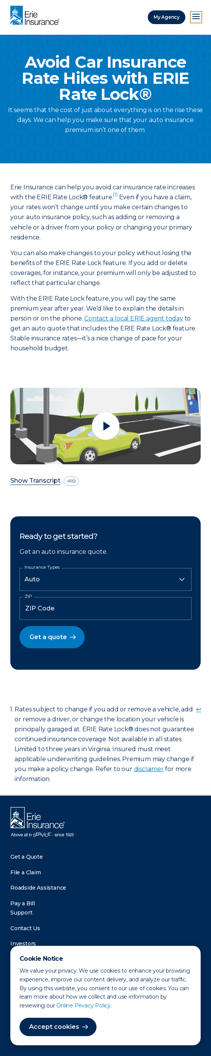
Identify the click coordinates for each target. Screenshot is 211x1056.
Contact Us (25, 928)
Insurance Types (42, 567)
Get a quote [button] (48, 637)
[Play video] (105, 426)
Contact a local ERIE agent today (133, 318)
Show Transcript (35, 481)
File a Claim (25, 872)
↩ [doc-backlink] (198, 709)
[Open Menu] (196, 17)
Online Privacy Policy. (84, 1005)
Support (21, 912)
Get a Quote (26, 856)
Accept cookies (54, 1026)
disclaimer (149, 769)
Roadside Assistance (38, 887)
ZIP (28, 596)
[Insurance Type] (105, 579)
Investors (23, 943)
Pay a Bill (22, 903)
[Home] (36, 16)
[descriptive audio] (71, 481)
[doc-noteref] (115, 197)
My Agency (167, 17)
